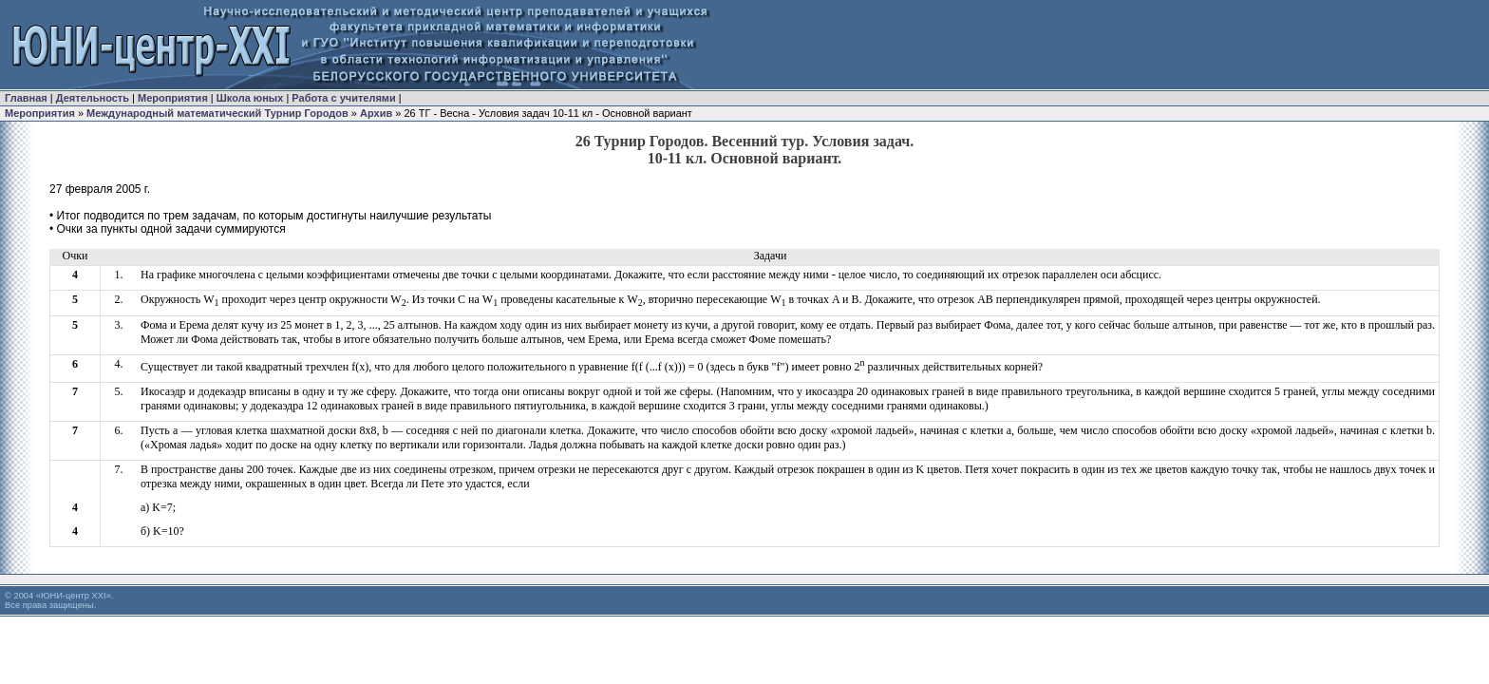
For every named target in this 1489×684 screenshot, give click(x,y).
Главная (26, 98)
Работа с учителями (343, 98)
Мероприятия (173, 98)
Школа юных (250, 98)
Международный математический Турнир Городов (218, 113)
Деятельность (92, 98)
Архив (376, 113)
